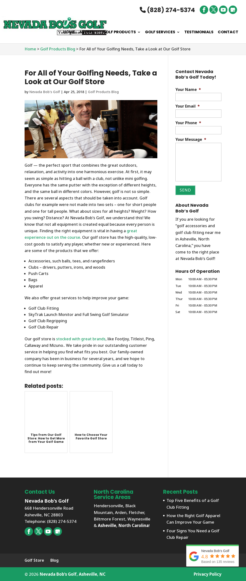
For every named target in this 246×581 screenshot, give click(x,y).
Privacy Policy (207, 574)
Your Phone (188, 122)
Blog (54, 560)
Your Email (187, 106)
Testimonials (198, 32)
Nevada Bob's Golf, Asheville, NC (73, 574)
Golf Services (160, 32)
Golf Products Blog (103, 91)
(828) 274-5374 (167, 10)
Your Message (190, 139)
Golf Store (34, 560)
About (86, 32)
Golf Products (119, 32)
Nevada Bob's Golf (44, 91)
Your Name (188, 89)
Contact (228, 32)
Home (69, 32)
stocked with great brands (81, 339)
